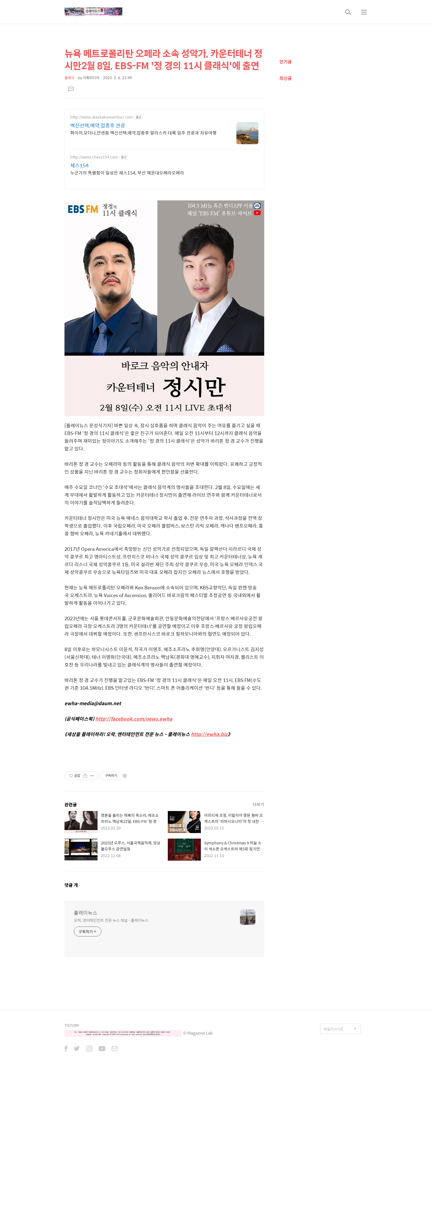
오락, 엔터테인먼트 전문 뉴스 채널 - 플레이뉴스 (111, 1074)
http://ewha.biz (209, 811)
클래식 (69, 77)
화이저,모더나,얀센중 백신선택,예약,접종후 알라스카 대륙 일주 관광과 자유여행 (143, 132)
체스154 (79, 165)
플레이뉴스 (85, 1067)
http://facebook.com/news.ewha (133, 795)
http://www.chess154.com (94, 157)
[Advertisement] (164, 233)
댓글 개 (71, 1039)
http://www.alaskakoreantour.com (101, 117)
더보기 (258, 958)
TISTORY (71, 1180)
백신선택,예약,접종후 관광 (97, 125)
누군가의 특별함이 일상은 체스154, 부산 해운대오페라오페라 (127, 172)
